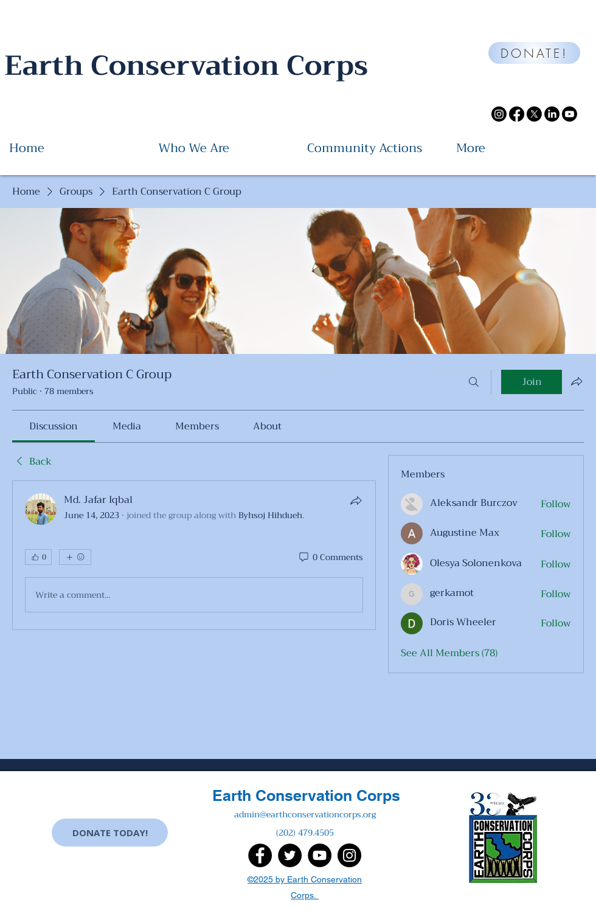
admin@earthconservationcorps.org (305, 814)
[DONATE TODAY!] (110, 833)
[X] (534, 114)
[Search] (473, 382)
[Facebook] (516, 114)
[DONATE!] (534, 53)
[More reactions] (75, 557)
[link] (53, 426)
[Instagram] (499, 114)
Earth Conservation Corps (306, 795)
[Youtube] (569, 114)
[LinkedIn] (552, 114)
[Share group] (576, 381)
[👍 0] (38, 557)
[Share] (355, 500)
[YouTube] (319, 855)
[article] (194, 555)
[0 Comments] (330, 558)
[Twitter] (290, 855)
